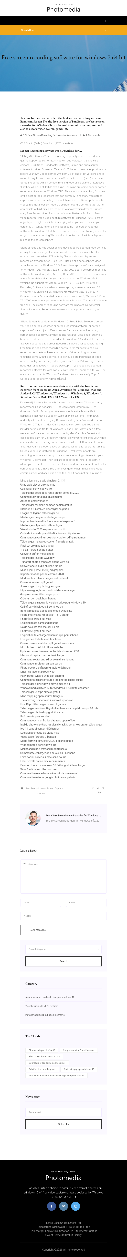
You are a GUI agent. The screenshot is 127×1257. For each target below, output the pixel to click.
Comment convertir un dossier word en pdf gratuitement (53, 537)
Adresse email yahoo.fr (34, 501)
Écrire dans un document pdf (63, 1222)
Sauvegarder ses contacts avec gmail (47, 1063)
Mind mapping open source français (41, 696)
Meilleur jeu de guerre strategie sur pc (42, 517)
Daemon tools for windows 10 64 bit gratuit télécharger (53, 765)
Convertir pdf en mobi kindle (37, 553)
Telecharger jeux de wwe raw (37, 557)
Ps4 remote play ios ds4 (35, 716)
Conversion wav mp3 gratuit (36, 582)
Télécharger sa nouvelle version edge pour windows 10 (53, 602)
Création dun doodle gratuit (42, 1069)
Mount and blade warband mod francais (43, 749)
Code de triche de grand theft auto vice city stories (50, 533)
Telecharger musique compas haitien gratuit (46, 505)
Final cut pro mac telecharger (37, 545)
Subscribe (63, 1124)
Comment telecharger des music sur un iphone (47, 753)
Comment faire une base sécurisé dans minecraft (49, 773)
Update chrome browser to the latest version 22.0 (49, 651)
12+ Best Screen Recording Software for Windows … (49, 135)
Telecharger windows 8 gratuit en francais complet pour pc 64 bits (59, 708)
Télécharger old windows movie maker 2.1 (45, 684)
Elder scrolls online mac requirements (42, 761)
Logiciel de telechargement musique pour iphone (49, 635)
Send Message (38, 930)
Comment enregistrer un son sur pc (41, 663)
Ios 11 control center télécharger (39, 728)
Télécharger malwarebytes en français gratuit (46, 541)
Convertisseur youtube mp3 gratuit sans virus (47, 643)
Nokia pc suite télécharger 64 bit (39, 627)
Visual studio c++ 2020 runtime (41, 1006)
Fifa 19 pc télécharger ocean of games (43, 704)
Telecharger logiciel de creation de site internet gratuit (63, 1231)
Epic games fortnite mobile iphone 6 (41, 639)
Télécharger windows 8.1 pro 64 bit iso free (63, 1227)
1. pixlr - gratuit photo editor (36, 549)
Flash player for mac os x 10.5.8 (44, 1056)
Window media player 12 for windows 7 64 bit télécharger (54, 688)
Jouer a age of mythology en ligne (40, 586)
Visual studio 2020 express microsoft (42, 529)
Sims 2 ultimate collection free (38, 769)
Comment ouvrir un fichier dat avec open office (47, 720)
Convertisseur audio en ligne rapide (41, 566)
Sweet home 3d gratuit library (63, 1235)
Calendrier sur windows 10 (36, 488)
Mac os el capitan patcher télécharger (42, 655)
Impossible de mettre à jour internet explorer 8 (47, 521)
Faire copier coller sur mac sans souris (43, 757)
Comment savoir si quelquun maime (41, 496)
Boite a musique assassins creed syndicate (46, 610)
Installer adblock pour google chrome (45, 1015)
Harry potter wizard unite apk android (42, 675)
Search (63, 961)
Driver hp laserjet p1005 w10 (37, 671)
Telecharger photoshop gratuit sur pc (42, 712)
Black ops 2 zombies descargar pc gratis (44, 509)
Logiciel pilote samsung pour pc (39, 623)
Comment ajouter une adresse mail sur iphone (47, 659)
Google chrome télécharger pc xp (39, 594)
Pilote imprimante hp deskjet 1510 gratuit (44, 614)
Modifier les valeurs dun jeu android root (44, 578)
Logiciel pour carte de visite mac (39, 732)
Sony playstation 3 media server (78, 1050)
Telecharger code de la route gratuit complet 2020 (49, 492)
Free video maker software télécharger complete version (56, 1075)
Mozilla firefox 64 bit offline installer (41, 647)
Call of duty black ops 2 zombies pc (41, 606)
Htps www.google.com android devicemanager (47, 590)
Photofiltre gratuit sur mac (35, 618)
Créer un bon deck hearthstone (38, 598)
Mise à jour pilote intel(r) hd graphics (42, 570)
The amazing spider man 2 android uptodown (46, 700)
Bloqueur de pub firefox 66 (42, 1050)
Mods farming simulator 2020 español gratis (46, 740)
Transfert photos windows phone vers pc (44, 562)
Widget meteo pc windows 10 (38, 745)
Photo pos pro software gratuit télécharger (45, 667)
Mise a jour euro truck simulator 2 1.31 (42, 480)
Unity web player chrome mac (37, 484)
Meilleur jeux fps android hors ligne (41, 525)
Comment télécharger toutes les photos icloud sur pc (51, 679)
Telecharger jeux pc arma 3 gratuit (40, 692)
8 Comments (91, 135)
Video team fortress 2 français (38, 736)
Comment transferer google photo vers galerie (47, 777)
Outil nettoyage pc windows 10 (79, 1069)
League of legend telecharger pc (39, 513)
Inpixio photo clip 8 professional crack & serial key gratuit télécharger (61, 724)
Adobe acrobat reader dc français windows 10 (50, 997)
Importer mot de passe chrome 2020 (42, 574)
